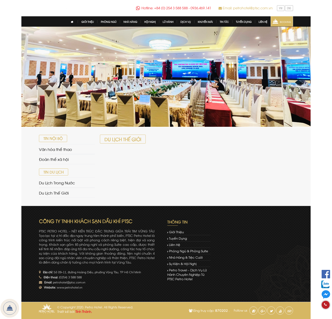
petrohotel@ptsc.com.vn (69, 282)
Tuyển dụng (178, 238)
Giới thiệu (176, 231)
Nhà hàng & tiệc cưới (186, 257)
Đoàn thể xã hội (54, 159)
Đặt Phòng (9, 308)
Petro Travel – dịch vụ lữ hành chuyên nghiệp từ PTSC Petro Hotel (187, 274)
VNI (280, 8)
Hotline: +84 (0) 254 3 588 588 (164, 7)
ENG (289, 8)
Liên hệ (174, 244)
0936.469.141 (201, 7)
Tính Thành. (83, 311)
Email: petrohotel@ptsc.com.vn (248, 7)
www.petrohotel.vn (69, 287)
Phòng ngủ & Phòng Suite (188, 251)
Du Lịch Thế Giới (54, 193)
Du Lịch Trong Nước (57, 182)
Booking (285, 21)
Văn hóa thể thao (55, 149)
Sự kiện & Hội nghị (182, 263)
